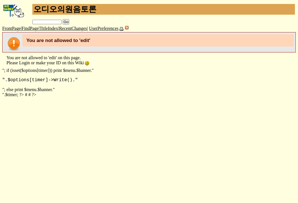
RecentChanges (73, 28)
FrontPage (11, 28)
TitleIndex (49, 28)
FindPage (30, 28)
